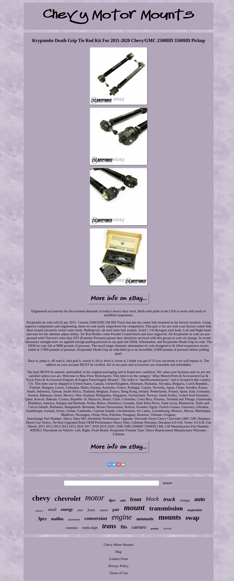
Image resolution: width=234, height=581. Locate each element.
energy (67, 509)
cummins (72, 528)
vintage (185, 500)
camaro (139, 527)
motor (94, 497)
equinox (39, 510)
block (152, 499)
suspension (194, 510)
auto (199, 499)
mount (134, 507)
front (135, 499)
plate (80, 510)
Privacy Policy (119, 566)
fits (124, 527)
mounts (169, 517)
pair (115, 509)
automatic (145, 519)
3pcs (42, 518)
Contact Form (118, 559)
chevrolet (67, 498)
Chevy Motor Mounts (118, 545)
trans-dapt (90, 528)
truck (169, 499)
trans (109, 526)
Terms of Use (118, 573)
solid (122, 500)
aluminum (74, 519)
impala (104, 510)
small (52, 509)
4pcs (112, 500)
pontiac (155, 528)
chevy (41, 498)
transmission (166, 508)
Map (118, 552)
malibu (57, 519)
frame (91, 510)
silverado (167, 528)
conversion (95, 518)
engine (122, 517)
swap (192, 517)
